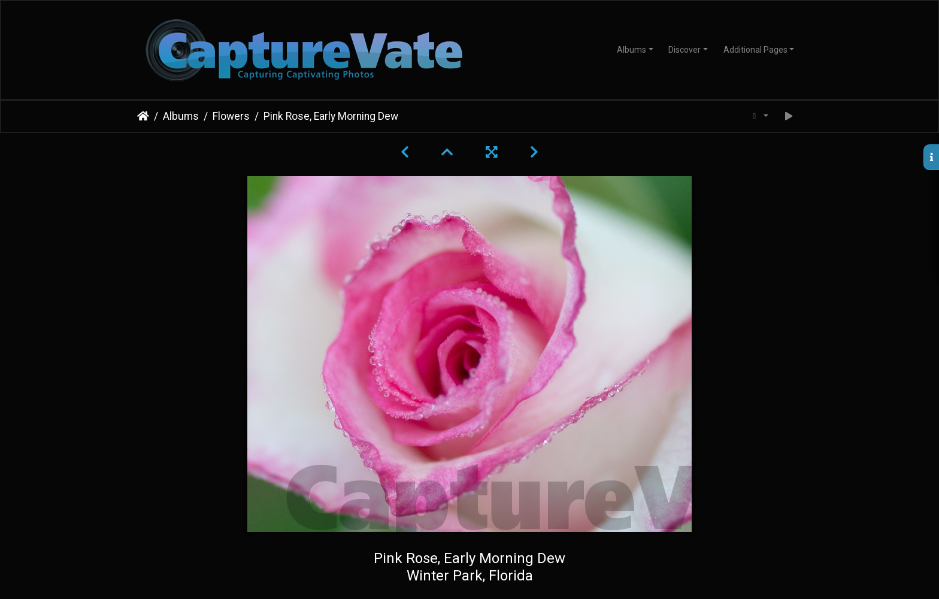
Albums (631, 50)
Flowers (231, 116)
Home (143, 116)
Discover (684, 50)
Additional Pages (755, 50)
